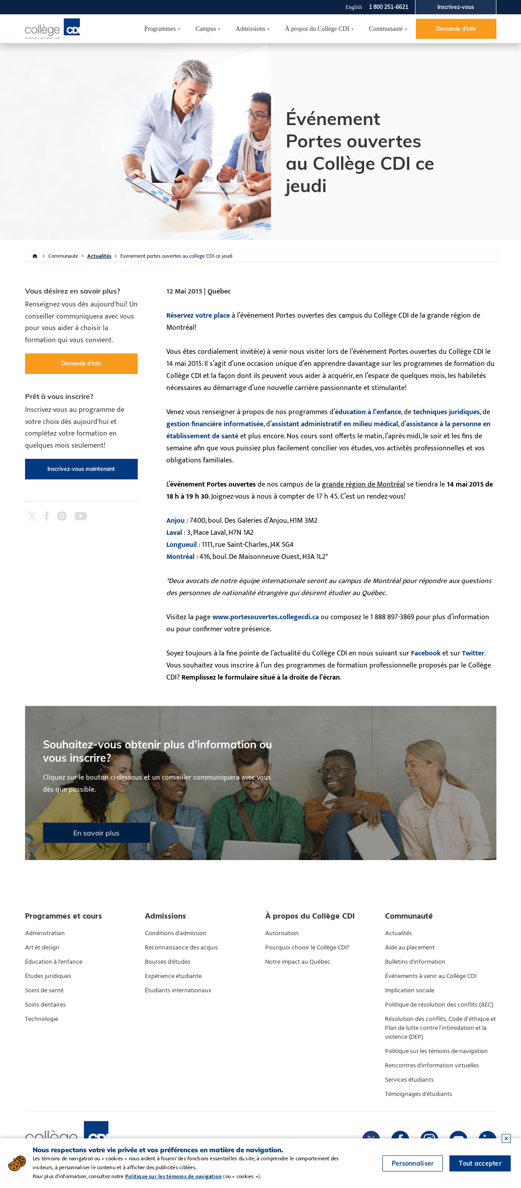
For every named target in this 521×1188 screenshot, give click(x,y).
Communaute (63, 256)
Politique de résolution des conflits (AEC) (439, 1004)
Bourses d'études (168, 961)
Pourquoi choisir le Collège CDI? (307, 947)
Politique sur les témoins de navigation (436, 1051)
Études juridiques (48, 976)
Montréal (180, 557)
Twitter (473, 653)
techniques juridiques (446, 412)
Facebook (426, 653)
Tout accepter (480, 1163)
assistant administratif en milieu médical (334, 424)
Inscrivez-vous (455, 7)
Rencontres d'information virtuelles (432, 1065)
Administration (45, 933)
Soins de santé (44, 990)
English (354, 7)
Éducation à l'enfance (53, 961)
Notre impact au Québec (297, 961)
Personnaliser (413, 1163)
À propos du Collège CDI (317, 28)
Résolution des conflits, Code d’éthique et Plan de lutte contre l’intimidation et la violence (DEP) (440, 1028)
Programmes (160, 28)
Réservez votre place (198, 316)
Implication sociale (409, 990)
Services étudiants (409, 1079)
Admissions (250, 28)
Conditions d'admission (176, 933)
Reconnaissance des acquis (181, 947)
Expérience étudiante (173, 976)
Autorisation (282, 933)
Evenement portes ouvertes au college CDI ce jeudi (176, 256)
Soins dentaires (45, 1004)
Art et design (42, 947)
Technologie (41, 1019)
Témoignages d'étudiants (418, 1094)
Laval (174, 533)
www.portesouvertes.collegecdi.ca (265, 617)
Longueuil (181, 545)
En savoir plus (96, 832)
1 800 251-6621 (388, 7)
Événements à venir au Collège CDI (430, 976)
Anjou (175, 521)
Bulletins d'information (415, 961)
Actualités (99, 256)
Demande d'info (456, 28)
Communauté (385, 28)
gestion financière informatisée (214, 424)
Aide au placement (410, 947)
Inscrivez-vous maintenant (81, 469)
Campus (205, 28)
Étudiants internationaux (178, 990)
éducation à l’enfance (368, 412)
